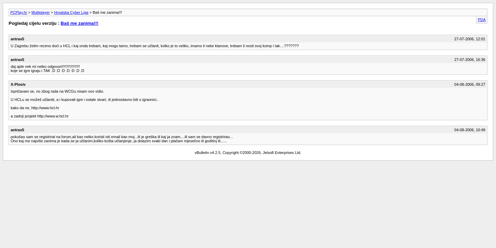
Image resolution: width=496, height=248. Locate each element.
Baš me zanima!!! (80, 23)
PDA (482, 20)
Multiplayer (40, 12)
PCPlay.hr (18, 12)
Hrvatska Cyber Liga (71, 12)
